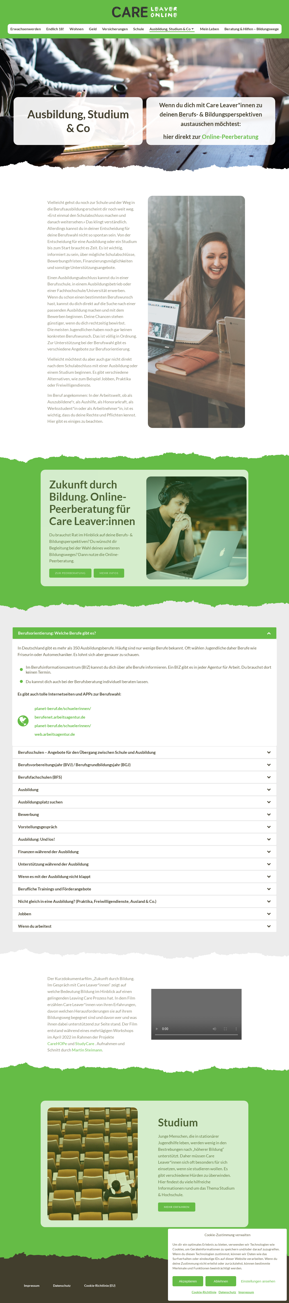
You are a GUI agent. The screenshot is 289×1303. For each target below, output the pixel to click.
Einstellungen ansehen (258, 1281)
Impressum (246, 1292)
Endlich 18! (55, 29)
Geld (93, 29)
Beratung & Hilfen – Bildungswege (251, 29)
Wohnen (77, 29)
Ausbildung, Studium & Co (172, 29)
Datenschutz (227, 1292)
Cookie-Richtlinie (204, 1292)
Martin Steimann (87, 1049)
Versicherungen (115, 29)
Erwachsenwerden (25, 29)
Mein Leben (209, 29)
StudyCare (84, 1043)
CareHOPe (57, 1043)
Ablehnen (221, 1281)
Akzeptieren (188, 1281)
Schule (138, 29)
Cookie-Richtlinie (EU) (99, 1285)
